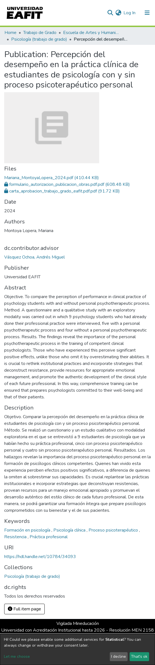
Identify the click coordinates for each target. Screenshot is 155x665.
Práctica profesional (49, 537)
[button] (118, 12)
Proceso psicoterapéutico (114, 530)
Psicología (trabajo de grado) (39, 39)
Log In (129, 13)
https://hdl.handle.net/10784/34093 (40, 557)
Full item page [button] (24, 609)
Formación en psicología (27, 530)
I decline (118, 656)
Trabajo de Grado (39, 33)
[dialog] (77, 649)
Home (10, 33)
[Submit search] (110, 12)
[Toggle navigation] (147, 12)
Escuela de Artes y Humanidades (91, 33)
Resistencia (16, 537)
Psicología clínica (70, 530)
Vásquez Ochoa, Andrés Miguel (34, 257)
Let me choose (17, 656)
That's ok (139, 656)
